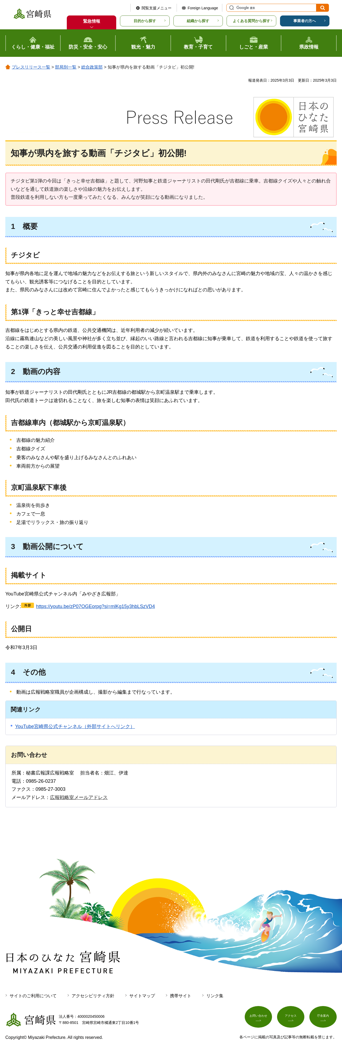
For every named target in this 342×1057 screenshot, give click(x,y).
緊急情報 (91, 21)
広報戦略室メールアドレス (79, 797)
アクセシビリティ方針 (93, 996)
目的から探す (145, 21)
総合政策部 (92, 67)
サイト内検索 (231, 7)
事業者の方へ (304, 21)
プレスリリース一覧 (31, 67)
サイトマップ (142, 996)
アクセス (290, 1018)
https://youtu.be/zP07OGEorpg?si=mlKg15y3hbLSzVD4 (95, 606)
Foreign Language (203, 8)
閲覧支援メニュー (157, 8)
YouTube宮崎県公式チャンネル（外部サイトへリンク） (75, 726)
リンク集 (214, 996)
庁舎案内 (323, 1018)
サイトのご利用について (33, 996)
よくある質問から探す (251, 21)
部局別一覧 (65, 67)
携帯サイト (180, 996)
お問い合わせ (258, 1018)
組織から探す (198, 21)
